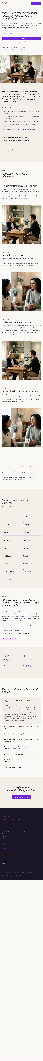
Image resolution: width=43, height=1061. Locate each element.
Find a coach (36, 3)
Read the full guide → (10, 638)
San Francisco (5, 831)
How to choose (27, 829)
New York (4, 829)
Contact (4, 858)
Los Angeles (5, 836)
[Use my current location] (22, 42)
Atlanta (3, 845)
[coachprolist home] (5, 3)
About (3, 856)
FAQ (24, 831)
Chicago (4, 833)
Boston (4, 838)
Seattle (3, 843)
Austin (3, 841)
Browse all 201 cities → (10, 580)
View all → (4, 848)
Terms (3, 863)
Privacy (3, 860)
